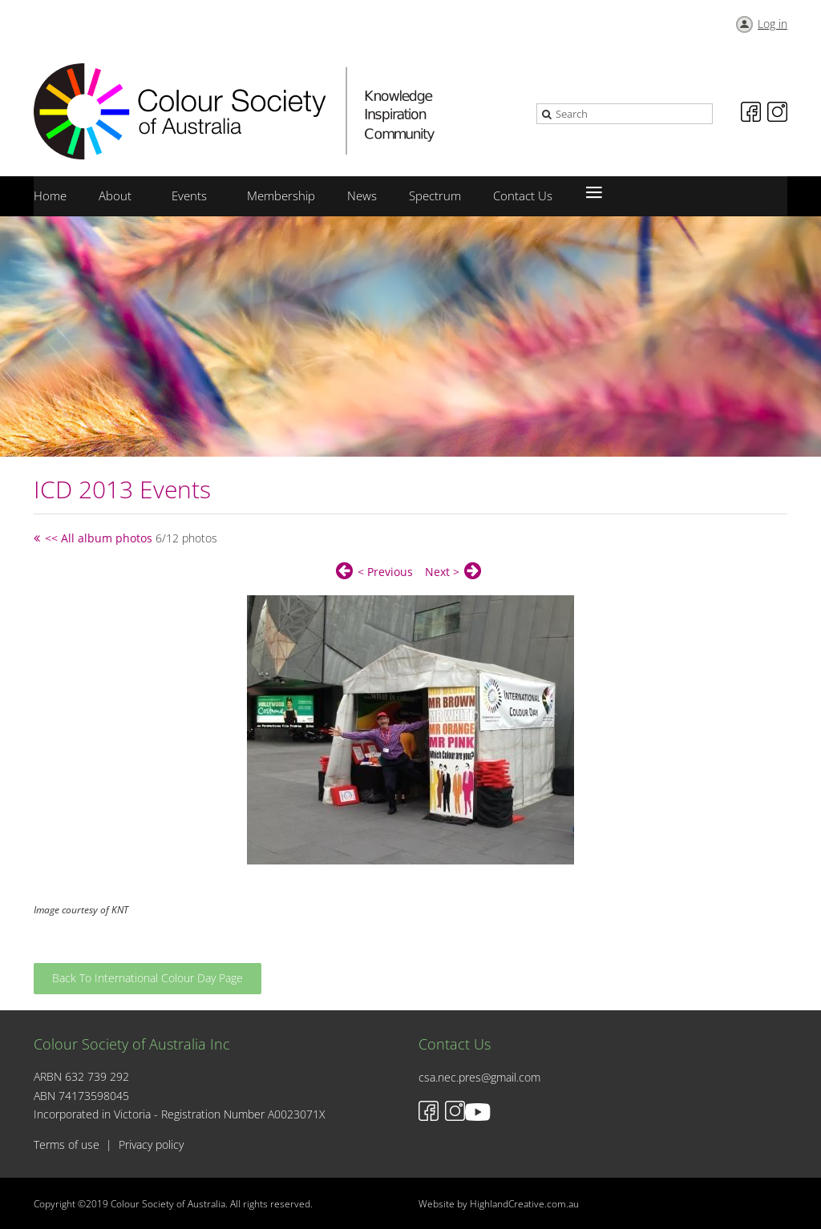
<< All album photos (98, 538)
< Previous (385, 571)
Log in (772, 23)
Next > (442, 571)
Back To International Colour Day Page (147, 977)
